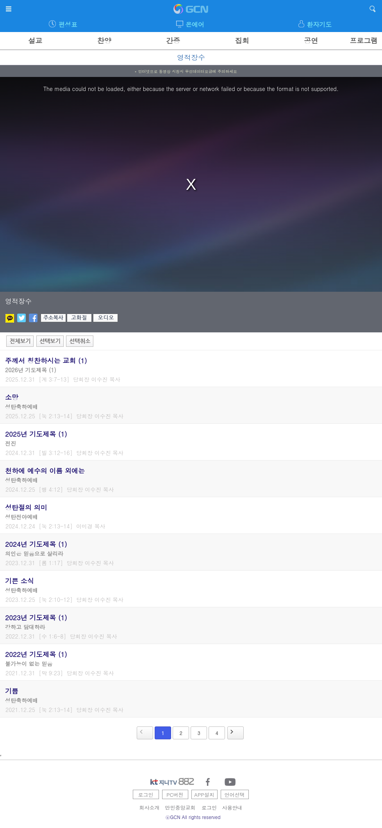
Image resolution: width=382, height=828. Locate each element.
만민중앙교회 (180, 807)
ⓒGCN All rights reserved (193, 817)
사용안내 (232, 807)
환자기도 (319, 24)
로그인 (146, 794)
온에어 (195, 24)
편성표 (68, 24)
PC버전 (175, 794)
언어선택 (235, 794)
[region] (191, 184)
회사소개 (149, 807)
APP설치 (204, 794)
